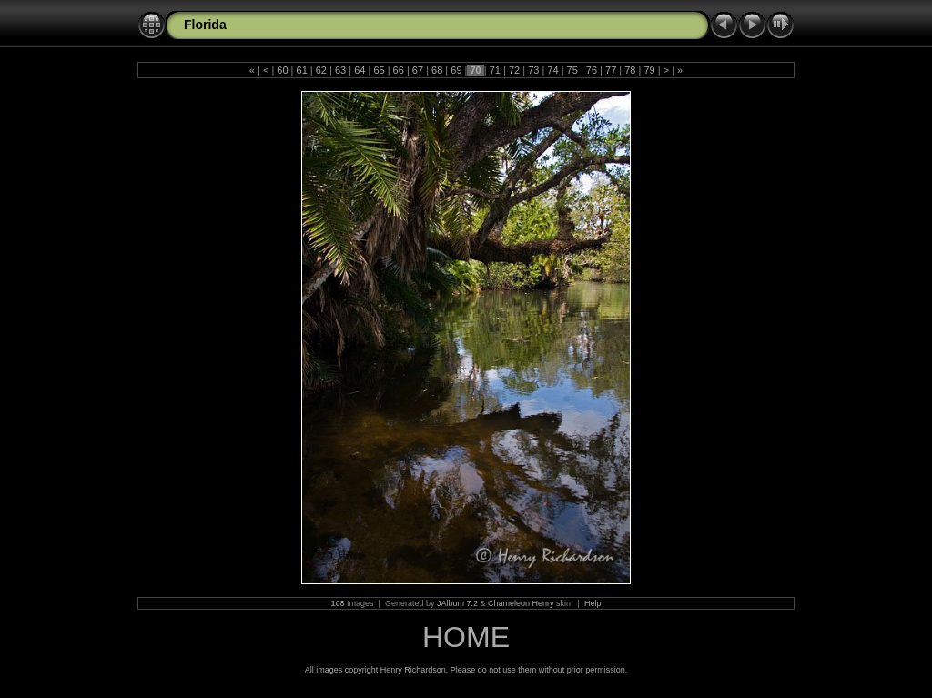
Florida (205, 24)
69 (456, 70)
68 (437, 70)
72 (514, 70)
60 (282, 70)
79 (649, 70)
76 (591, 70)
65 (378, 70)
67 (418, 70)
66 (398, 70)
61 (301, 70)
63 (340, 70)
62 (321, 70)
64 (359, 70)
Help (593, 603)
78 (630, 70)
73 (533, 70)
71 (495, 70)
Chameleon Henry (521, 603)
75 (572, 70)
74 (552, 70)
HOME (466, 637)
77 (611, 70)
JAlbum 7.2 (457, 603)
